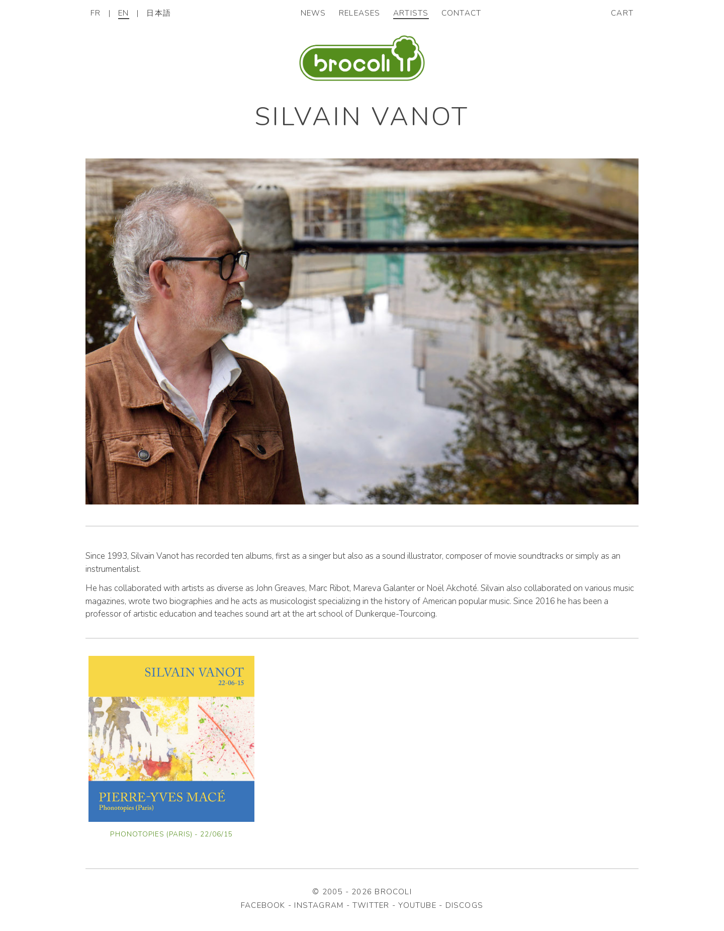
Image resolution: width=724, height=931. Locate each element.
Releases (360, 13)
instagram (318, 905)
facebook (263, 905)
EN (123, 13)
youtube (417, 905)
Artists (411, 13)
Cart (622, 13)
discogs (464, 905)
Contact (461, 13)
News (313, 13)
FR (95, 13)
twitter (371, 905)
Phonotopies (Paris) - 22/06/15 (171, 834)
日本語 (158, 13)
